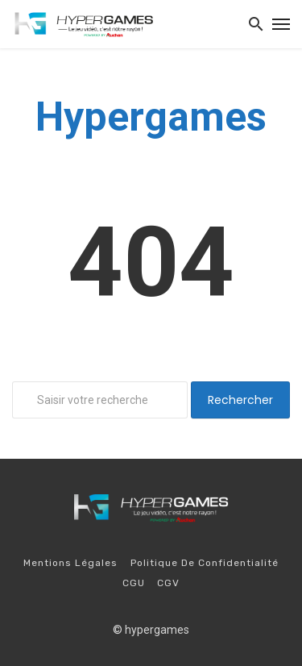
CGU (133, 583)
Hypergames (151, 117)
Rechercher (240, 400)
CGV (168, 583)
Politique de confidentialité (204, 562)
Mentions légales (70, 562)
